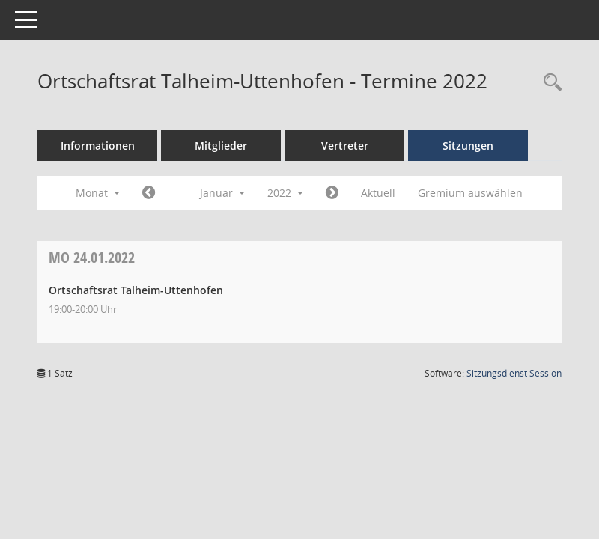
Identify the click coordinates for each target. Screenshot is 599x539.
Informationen (98, 145)
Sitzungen (468, 145)
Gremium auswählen (470, 193)
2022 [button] (285, 193)
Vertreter (344, 145)
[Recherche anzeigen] (549, 82)
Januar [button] (222, 193)
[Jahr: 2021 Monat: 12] (148, 193)
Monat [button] (98, 193)
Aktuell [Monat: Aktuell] (378, 193)
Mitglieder (221, 145)
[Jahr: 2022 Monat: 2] (332, 193)
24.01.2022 (92, 257)
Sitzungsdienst (514, 373)
